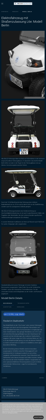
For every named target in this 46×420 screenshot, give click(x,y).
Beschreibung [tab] (7, 303)
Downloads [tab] (20, 307)
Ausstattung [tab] (7, 307)
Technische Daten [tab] (23, 303)
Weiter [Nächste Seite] (41, 377)
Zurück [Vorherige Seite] (4, 377)
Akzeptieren (38, 417)
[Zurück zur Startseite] (23, 3)
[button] (2, 3)
